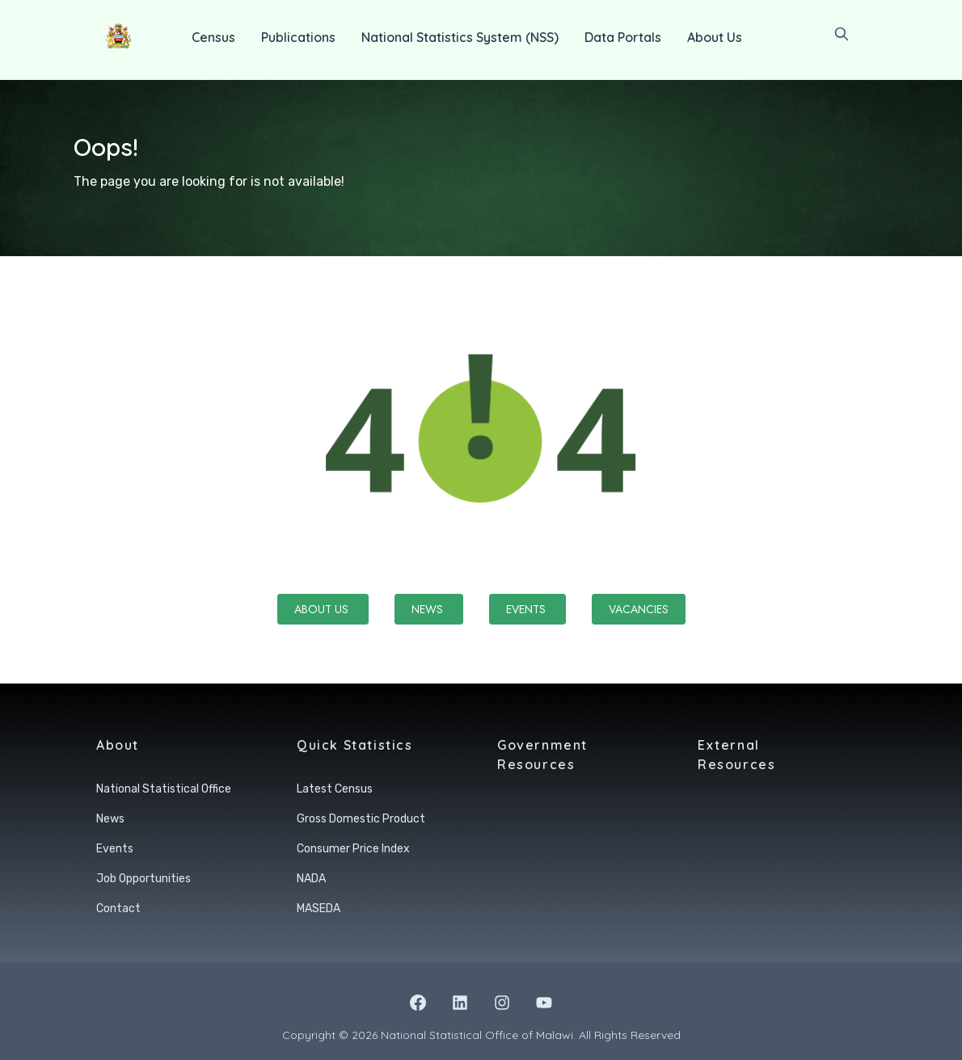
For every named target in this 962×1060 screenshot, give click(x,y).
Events (527, 609)
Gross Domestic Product (361, 819)
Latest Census (335, 789)
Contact (118, 908)
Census (213, 37)
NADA (311, 878)
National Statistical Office (163, 789)
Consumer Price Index (353, 849)
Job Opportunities (143, 878)
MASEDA (318, 908)
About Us (714, 37)
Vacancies (639, 609)
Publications (298, 37)
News (428, 609)
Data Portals (622, 37)
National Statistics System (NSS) (460, 37)
